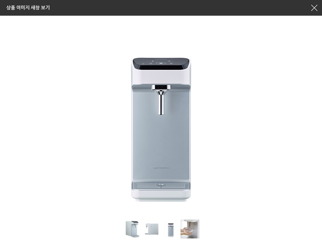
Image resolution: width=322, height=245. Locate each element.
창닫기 (314, 8)
